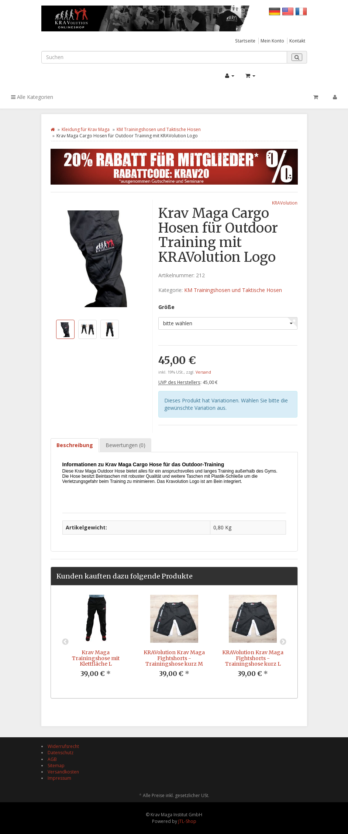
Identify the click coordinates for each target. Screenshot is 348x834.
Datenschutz (60, 752)
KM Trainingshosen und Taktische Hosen (159, 129)
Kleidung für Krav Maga (86, 129)
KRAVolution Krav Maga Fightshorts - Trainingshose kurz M (174, 658)
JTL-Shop (187, 821)
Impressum (59, 778)
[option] (95, 642)
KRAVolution (284, 203)
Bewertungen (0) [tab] (125, 445)
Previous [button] (65, 642)
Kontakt (297, 41)
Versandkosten (63, 772)
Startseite (245, 41)
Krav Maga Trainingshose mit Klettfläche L (96, 658)
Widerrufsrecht (63, 746)
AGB (52, 759)
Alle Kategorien (32, 96)
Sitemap (56, 765)
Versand (203, 372)
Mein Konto (272, 41)
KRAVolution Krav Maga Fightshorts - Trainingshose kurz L (252, 658)
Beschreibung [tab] (74, 445)
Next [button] (283, 642)
